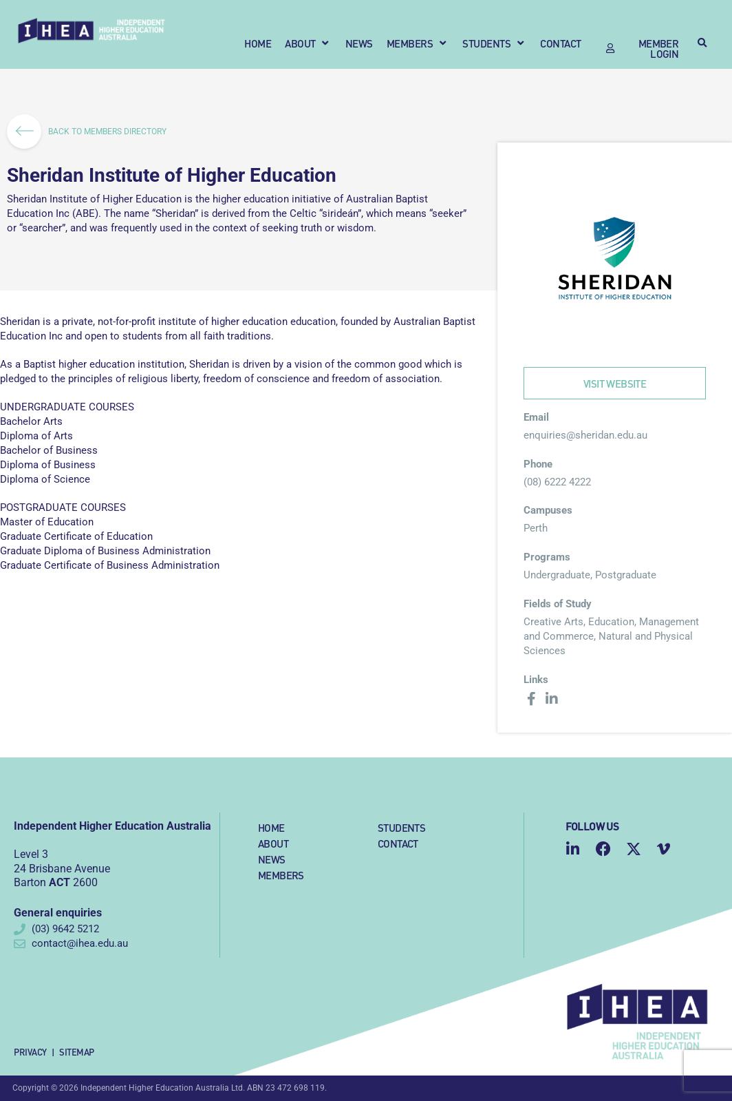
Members (281, 875)
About (273, 843)
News (272, 859)
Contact (398, 843)
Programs (547, 557)
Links (536, 679)
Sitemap (76, 1051)
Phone (538, 464)
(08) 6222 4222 (557, 482)
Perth (536, 528)
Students (401, 827)
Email (536, 417)
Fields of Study (558, 604)
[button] (308, 43)
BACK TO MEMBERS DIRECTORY (91, 131)
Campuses (548, 510)
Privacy (30, 1051)
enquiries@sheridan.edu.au (585, 435)
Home (271, 827)
